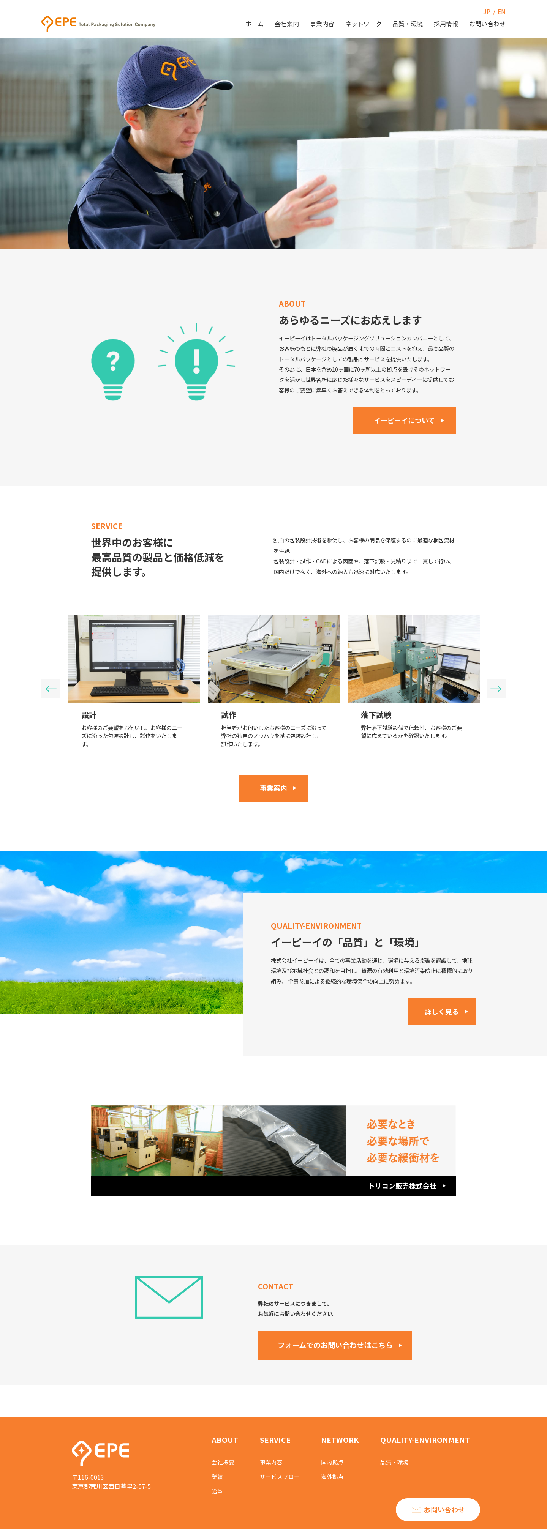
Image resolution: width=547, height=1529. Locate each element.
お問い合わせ (487, 23)
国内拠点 (336, 1460)
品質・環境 (407, 23)
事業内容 (322, 23)
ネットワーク (363, 23)
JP (486, 11)
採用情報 (446, 23)
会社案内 (287, 23)
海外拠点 (336, 1475)
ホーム (254, 23)
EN (502, 11)
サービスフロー (281, 1475)
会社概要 (224, 1460)
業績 (218, 1475)
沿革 (218, 1489)
